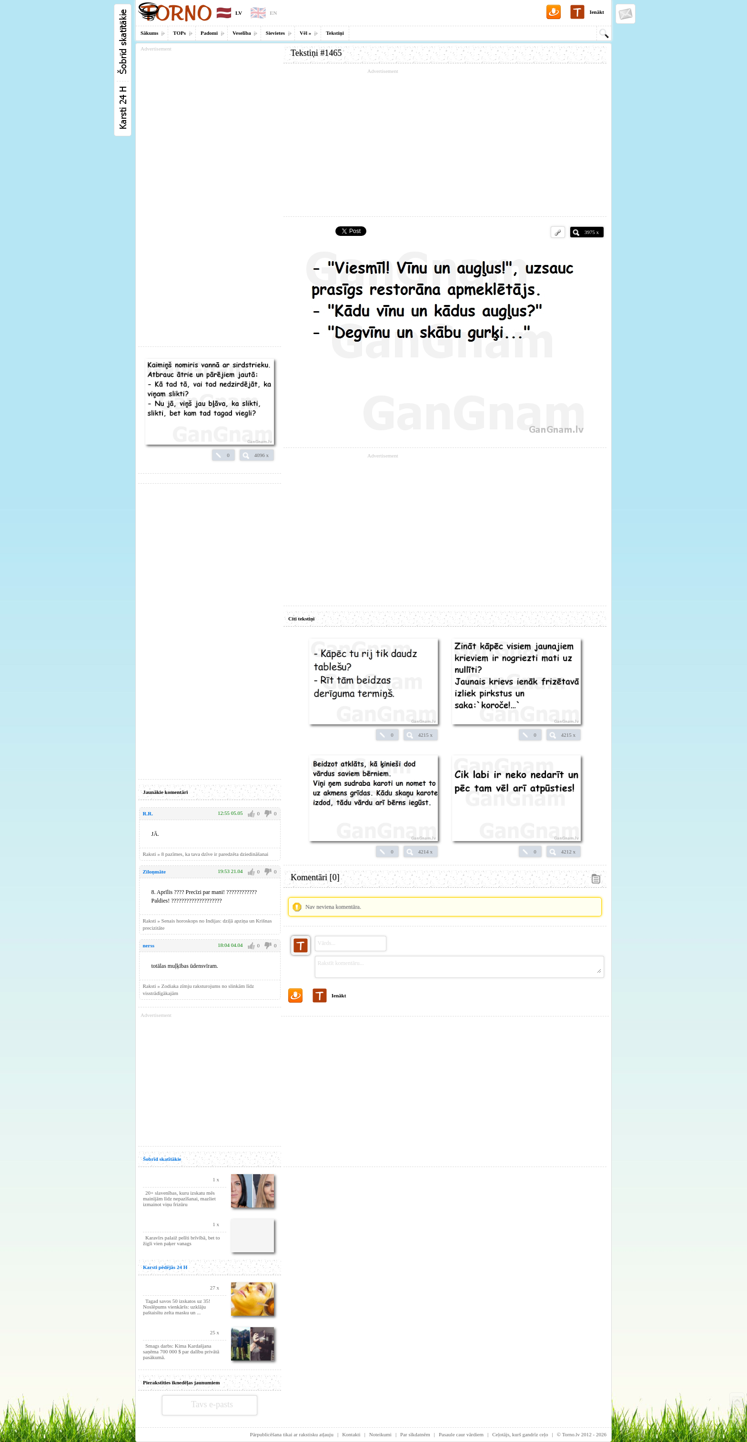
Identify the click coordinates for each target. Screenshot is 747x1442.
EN (273, 13)
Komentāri (315, 877)
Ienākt (596, 12)
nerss (148, 945)
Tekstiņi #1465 (316, 53)
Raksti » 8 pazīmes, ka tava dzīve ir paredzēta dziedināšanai (206, 854)
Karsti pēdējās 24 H (165, 1267)
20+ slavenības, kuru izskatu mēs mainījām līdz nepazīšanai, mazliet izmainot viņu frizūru (179, 1198)
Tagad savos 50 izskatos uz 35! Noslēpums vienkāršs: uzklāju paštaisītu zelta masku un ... (176, 1306)
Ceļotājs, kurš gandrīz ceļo (520, 1434)
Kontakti (351, 1434)
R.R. (148, 813)
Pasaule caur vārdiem (461, 1434)
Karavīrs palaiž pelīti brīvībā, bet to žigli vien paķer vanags (181, 1240)
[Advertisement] (445, 143)
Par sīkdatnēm (415, 1434)
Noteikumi (380, 1434)
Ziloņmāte (154, 871)
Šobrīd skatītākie (162, 1159)
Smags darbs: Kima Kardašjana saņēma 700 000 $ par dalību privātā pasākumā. (181, 1351)
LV (238, 13)
